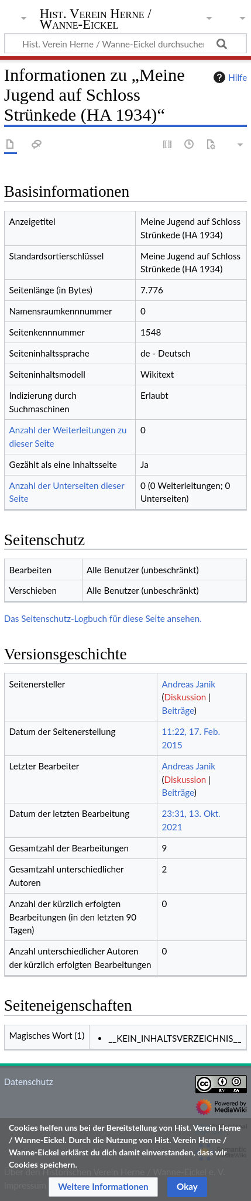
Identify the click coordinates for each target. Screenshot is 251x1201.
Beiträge (177, 710)
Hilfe (229, 77)
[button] (103, 1187)
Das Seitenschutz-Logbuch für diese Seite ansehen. (103, 618)
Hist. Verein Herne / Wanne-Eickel (96, 20)
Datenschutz (28, 1081)
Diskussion (185, 697)
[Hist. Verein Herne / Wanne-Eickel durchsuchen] (125, 43)
